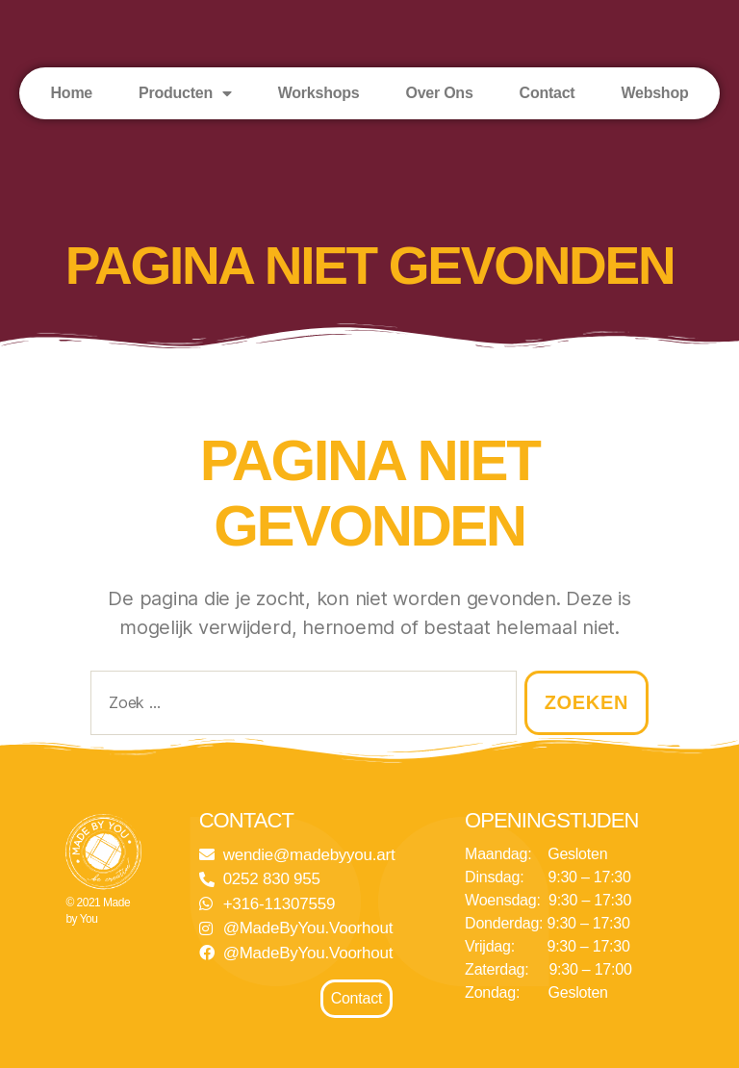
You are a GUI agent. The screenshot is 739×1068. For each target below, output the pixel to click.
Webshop (654, 93)
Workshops (319, 93)
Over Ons (438, 93)
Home (72, 93)
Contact (547, 93)
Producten (185, 93)
